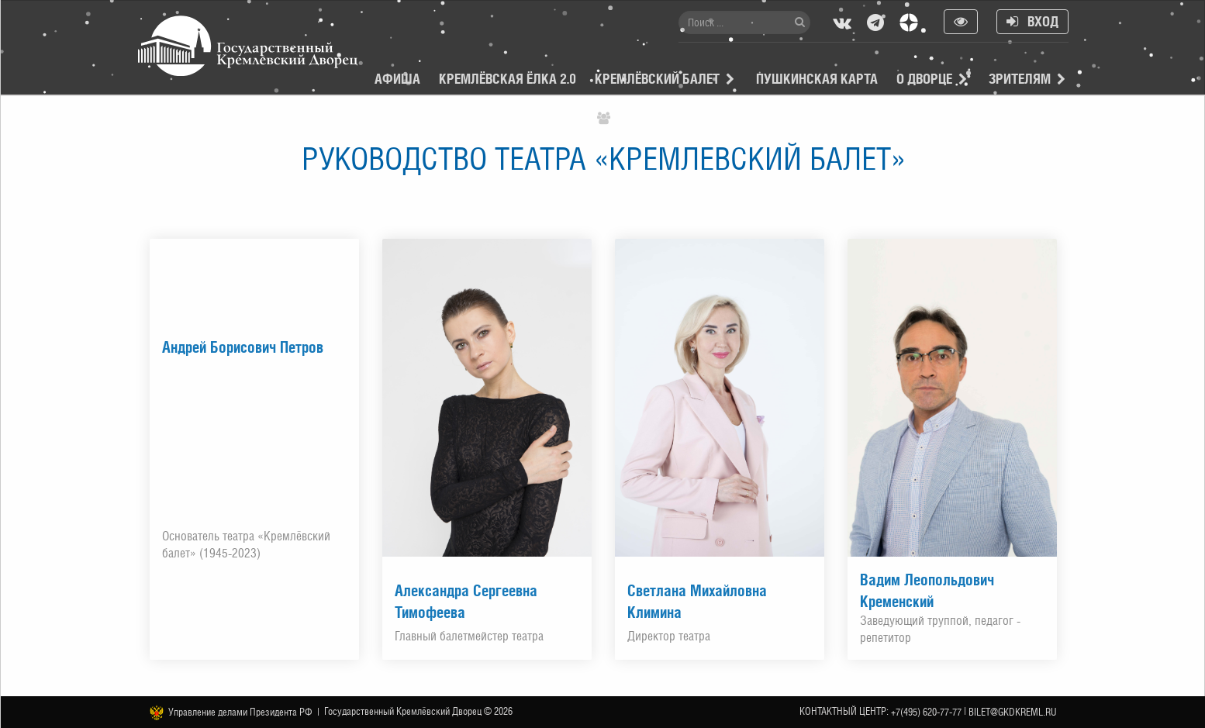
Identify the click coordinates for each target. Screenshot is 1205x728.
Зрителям (1020, 79)
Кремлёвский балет (657, 79)
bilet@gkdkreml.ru (1012, 712)
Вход (1032, 21)
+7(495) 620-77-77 (926, 712)
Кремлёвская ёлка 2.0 (507, 79)
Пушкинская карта (817, 79)
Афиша (397, 79)
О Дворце (924, 79)
